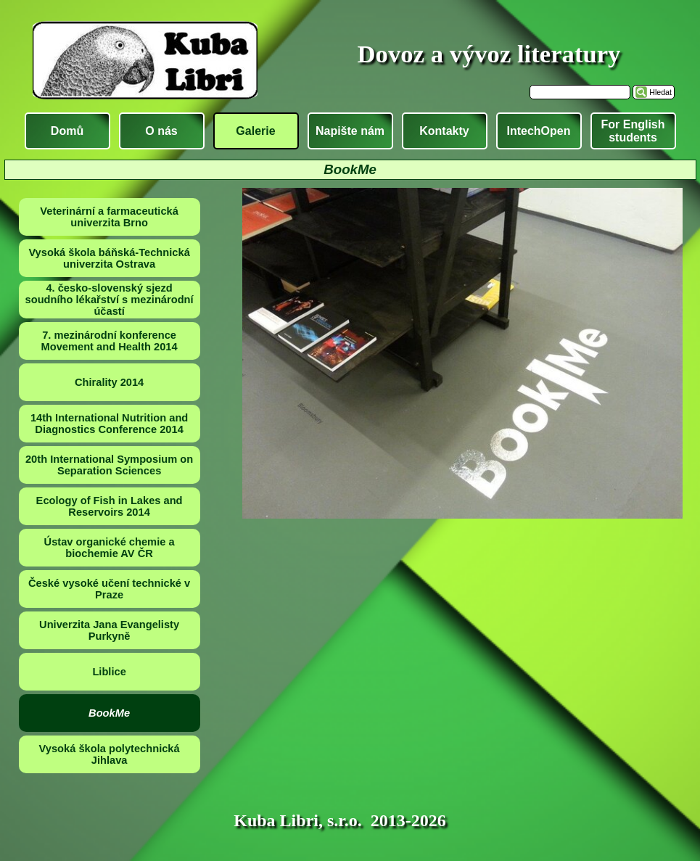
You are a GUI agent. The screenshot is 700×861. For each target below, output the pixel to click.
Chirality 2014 (109, 382)
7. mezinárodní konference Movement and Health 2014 (109, 341)
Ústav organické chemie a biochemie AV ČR (109, 547)
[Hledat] (580, 92)
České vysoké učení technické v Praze (109, 589)
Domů (67, 131)
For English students (633, 131)
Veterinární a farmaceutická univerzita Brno (109, 216)
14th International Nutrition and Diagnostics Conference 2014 (109, 423)
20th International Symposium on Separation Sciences (109, 465)
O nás (161, 131)
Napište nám (350, 131)
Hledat (660, 92)
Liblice (108, 671)
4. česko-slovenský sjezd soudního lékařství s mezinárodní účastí (109, 299)
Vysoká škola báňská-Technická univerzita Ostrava (108, 258)
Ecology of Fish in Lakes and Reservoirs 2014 (109, 506)
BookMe (109, 713)
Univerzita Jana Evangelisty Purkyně (109, 630)
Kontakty (444, 131)
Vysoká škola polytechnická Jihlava (109, 754)
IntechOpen (538, 131)
